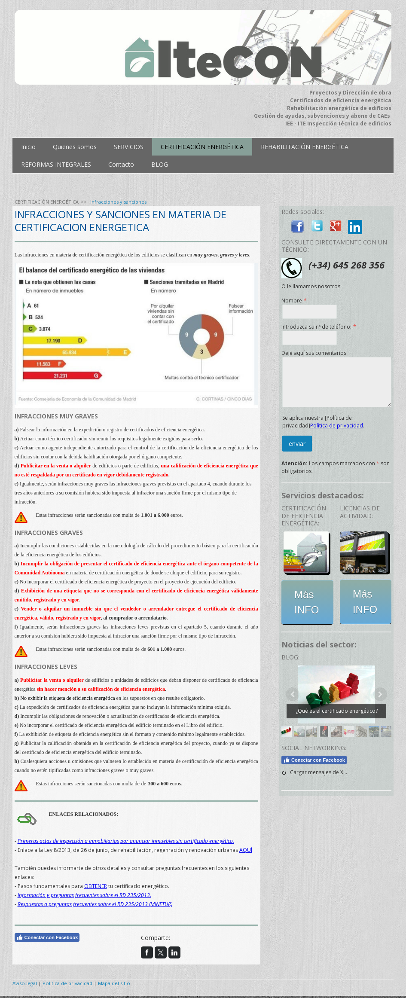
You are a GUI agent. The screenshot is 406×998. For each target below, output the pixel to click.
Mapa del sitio (114, 983)
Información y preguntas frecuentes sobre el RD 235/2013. (84, 895)
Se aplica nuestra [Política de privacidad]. (323, 421)
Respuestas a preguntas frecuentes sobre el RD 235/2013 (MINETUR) (95, 904)
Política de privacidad (336, 425)
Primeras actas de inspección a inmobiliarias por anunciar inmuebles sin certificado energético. (126, 841)
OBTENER (95, 886)
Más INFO (306, 602)
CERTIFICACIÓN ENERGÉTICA (202, 147)
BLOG (159, 164)
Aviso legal (24, 983)
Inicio (28, 147)
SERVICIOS (128, 147)
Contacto (121, 164)
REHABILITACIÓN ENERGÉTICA (304, 147)
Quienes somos (75, 147)
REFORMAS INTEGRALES (56, 164)
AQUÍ (245, 850)
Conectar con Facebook (47, 937)
